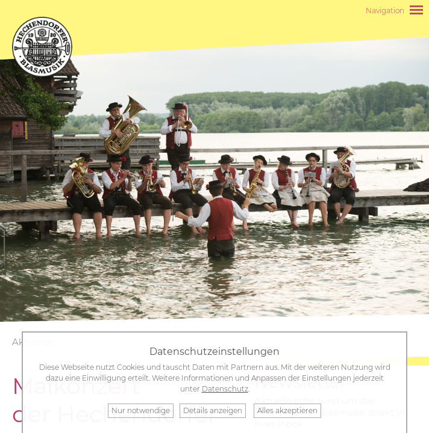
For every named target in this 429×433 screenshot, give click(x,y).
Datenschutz (225, 388)
